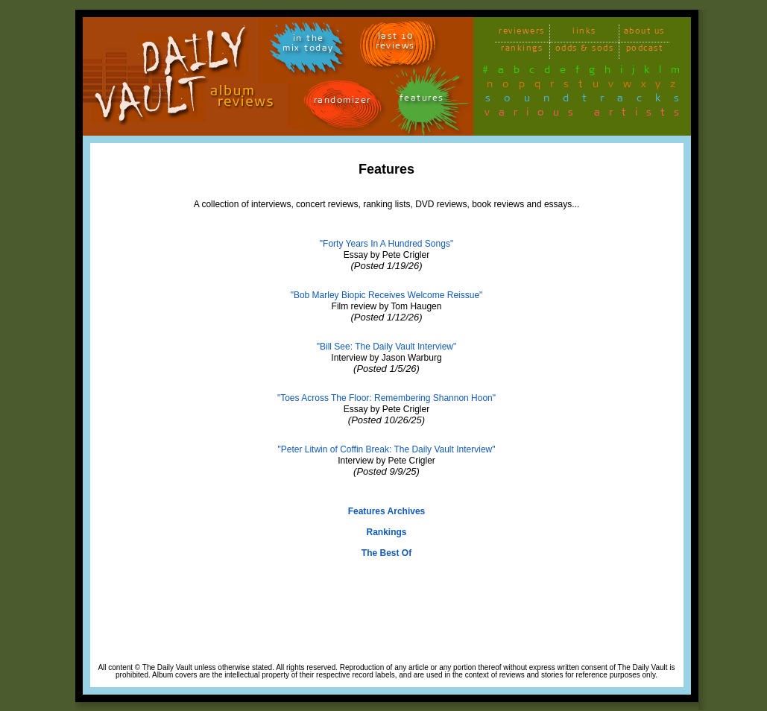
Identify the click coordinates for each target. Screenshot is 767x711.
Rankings (386, 532)
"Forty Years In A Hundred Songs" (386, 243)
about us (644, 33)
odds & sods (584, 50)
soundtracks (588, 100)
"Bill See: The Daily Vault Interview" (387, 346)
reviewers (522, 33)
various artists (586, 114)
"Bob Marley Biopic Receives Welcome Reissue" (387, 295)
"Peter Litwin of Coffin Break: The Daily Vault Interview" (387, 449)
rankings (522, 50)
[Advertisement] (386, 626)
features (422, 100)
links (584, 33)
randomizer (342, 102)
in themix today (308, 45)
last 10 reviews (395, 43)
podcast (644, 50)
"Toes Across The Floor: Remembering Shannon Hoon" (386, 398)
